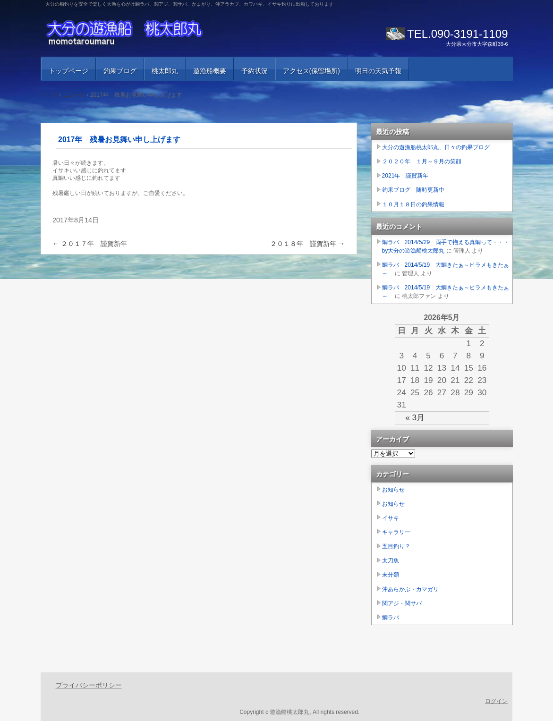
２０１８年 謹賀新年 (307, 243)
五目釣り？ (396, 546)
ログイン (496, 701)
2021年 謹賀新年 (405, 175)
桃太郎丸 (165, 71)
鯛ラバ (390, 617)
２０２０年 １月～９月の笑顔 (421, 161)
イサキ (390, 518)
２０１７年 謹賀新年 (89, 243)
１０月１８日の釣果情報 (413, 204)
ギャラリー (396, 532)
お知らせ (393, 489)
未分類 (390, 574)
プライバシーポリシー (89, 685)
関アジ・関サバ (402, 603)
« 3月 (415, 417)
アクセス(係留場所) (311, 71)
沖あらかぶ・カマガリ (410, 589)
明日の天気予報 (378, 71)
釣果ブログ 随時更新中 (413, 190)
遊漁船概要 (209, 71)
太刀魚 (390, 560)
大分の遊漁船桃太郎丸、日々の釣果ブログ (436, 147)
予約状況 (254, 71)
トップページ (68, 71)
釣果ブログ (119, 71)
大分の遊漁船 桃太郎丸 (154, 33)
